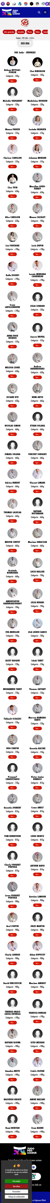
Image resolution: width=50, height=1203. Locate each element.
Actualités (21, 32)
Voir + (12, 81)
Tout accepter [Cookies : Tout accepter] (16, 1181)
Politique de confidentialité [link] (16, 1196)
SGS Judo (25, 38)
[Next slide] (47, 4)
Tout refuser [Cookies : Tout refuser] (16, 1186)
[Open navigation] (45, 12)
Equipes (18, 38)
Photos (29, 32)
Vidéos (38, 32)
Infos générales (9, 32)
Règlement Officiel (40, 1200)
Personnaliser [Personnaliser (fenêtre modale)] (16, 1191)
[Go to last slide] (3, 4)
